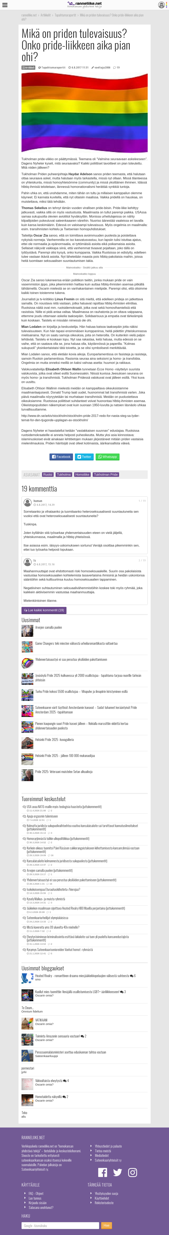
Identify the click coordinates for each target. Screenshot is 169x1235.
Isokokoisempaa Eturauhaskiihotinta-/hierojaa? (53, 889)
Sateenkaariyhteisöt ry (108, 1160)
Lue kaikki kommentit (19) (44, 610)
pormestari (27, 1068)
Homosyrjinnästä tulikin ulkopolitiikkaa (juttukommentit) (58, 838)
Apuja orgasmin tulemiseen (42, 816)
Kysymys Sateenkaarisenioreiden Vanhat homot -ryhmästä (60, 949)
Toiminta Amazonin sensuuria (60, 1035)
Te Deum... (27, 1007)
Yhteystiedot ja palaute (108, 1145)
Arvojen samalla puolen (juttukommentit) (50, 870)
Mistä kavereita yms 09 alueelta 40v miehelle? (53, 927)
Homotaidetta (51, 1096)
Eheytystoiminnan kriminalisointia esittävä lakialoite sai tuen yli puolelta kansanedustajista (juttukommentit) (78, 938)
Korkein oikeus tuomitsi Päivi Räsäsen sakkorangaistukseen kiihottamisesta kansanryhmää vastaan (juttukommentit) (83, 850)
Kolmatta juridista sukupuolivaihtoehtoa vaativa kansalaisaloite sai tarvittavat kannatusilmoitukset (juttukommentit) (82, 827)
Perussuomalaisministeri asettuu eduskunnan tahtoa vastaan (70, 1051)
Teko (24, 1112)
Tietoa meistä (103, 1150)
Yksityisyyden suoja (106, 1193)
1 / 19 (142, 501)
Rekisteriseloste (104, 1202)
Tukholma (64, 474)
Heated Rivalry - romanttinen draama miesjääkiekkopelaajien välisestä (85, 975)
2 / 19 (142, 560)
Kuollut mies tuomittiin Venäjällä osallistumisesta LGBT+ (80, 991)
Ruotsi (47, 474)
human (38, 501)
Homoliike (82, 474)
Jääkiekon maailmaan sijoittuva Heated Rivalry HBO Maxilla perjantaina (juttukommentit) (76, 908)
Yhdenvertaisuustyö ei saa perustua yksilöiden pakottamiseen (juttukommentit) (71, 880)
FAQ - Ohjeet (36, 1193)
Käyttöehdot (102, 1198)
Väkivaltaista (52, 1080)
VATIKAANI (41, 1019)
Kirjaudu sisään (38, 1202)
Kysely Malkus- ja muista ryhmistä (46, 899)
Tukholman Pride (106, 474)
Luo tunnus (35, 1198)
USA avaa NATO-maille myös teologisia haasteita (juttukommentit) (64, 806)
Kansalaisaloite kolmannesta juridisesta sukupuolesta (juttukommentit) (67, 861)
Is (35, 560)
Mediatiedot (102, 1155)
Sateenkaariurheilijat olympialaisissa (47, 917)
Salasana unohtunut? (41, 1207)
